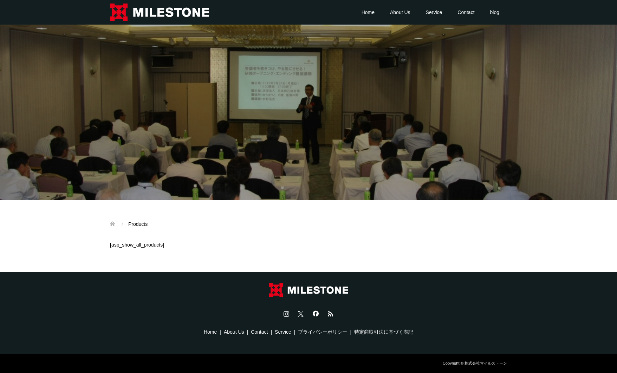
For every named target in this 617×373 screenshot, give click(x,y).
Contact (465, 12)
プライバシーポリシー (322, 332)
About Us (400, 12)
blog (494, 12)
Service (434, 12)
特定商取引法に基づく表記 (383, 332)
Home (368, 12)
